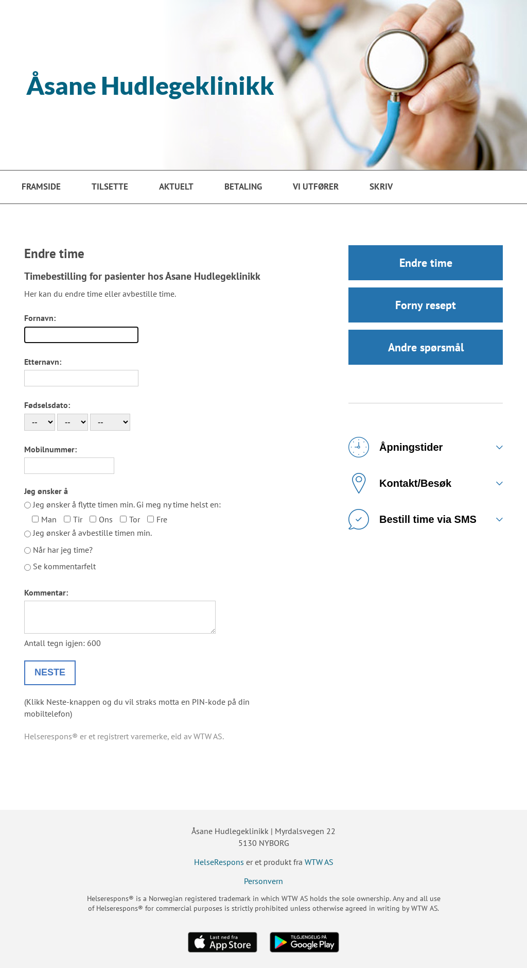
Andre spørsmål (426, 347)
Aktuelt (176, 186)
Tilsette (110, 186)
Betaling (243, 186)
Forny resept (425, 305)
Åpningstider (395, 447)
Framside (41, 186)
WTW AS (319, 862)
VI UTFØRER (316, 186)
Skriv (381, 186)
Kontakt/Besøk (399, 483)
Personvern (263, 881)
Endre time (425, 263)
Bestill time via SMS (412, 519)
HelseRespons (219, 862)
